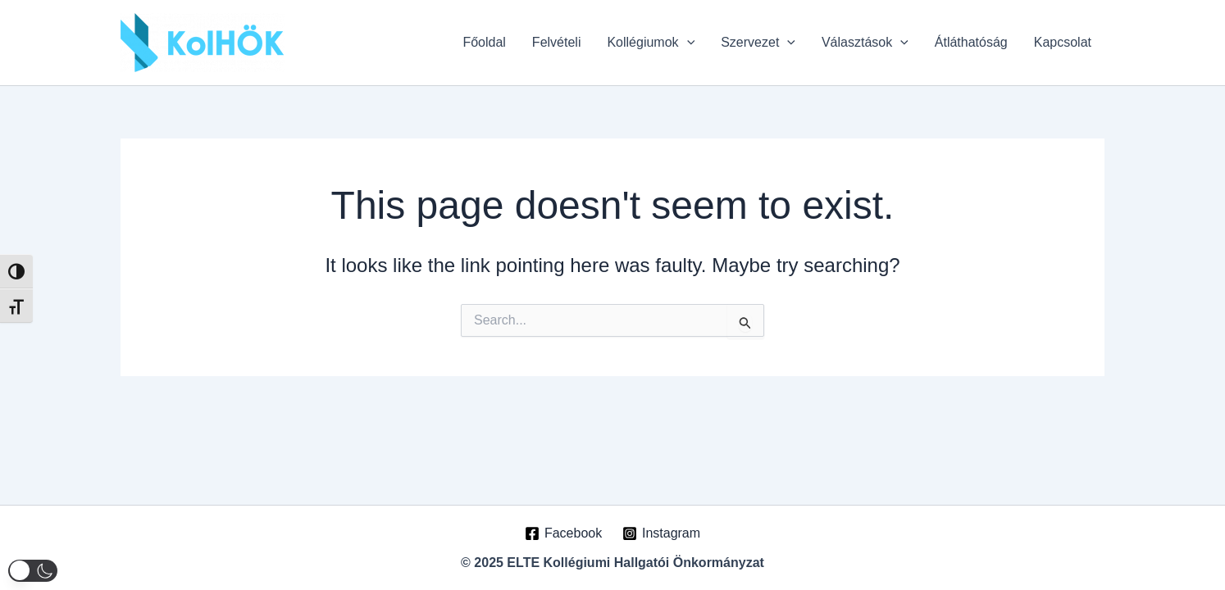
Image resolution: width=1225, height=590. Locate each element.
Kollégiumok (650, 42)
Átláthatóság (971, 42)
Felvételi (556, 42)
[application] (687, 42)
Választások (865, 42)
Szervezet (758, 42)
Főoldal (483, 42)
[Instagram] (661, 533)
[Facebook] (564, 533)
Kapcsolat (1062, 42)
